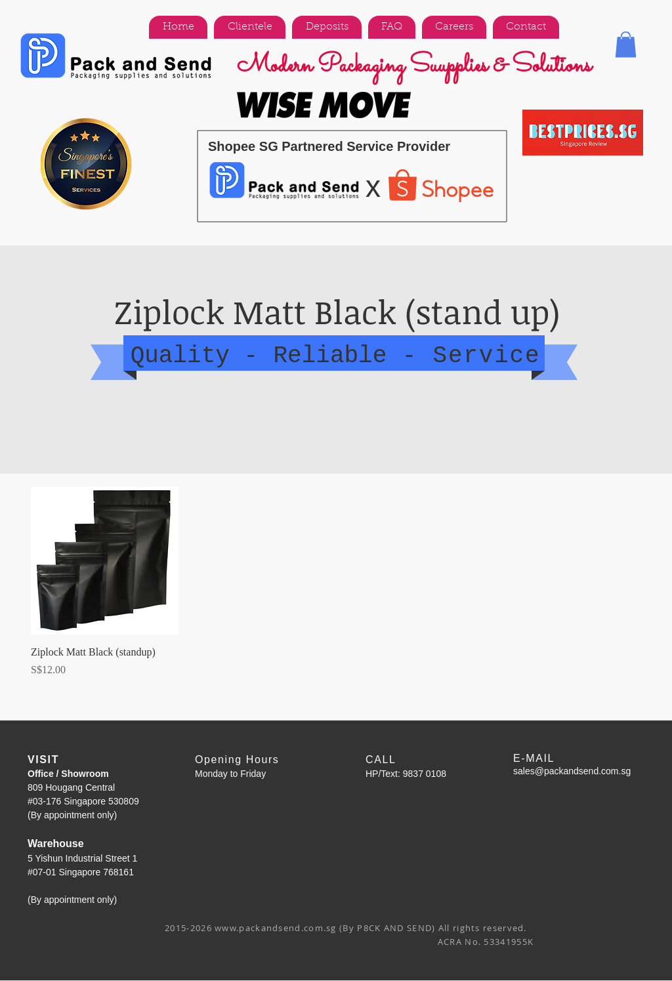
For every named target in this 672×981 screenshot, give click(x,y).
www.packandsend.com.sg (276, 928)
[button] (626, 44)
